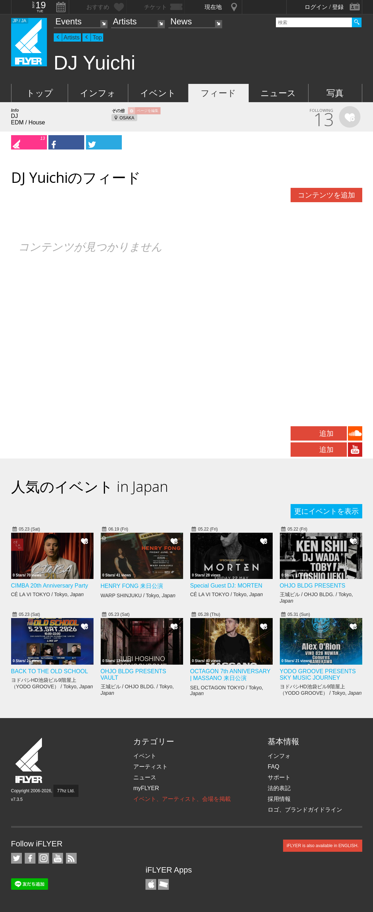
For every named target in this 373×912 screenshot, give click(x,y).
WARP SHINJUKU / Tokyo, (138, 595)
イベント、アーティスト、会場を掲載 (182, 799)
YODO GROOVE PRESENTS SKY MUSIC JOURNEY (318, 674)
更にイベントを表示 (326, 511)
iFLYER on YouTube (57, 858)
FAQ (273, 767)
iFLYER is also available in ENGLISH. (323, 845)
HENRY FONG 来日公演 (132, 586)
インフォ (98, 93)
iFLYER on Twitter (16, 858)
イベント (158, 93)
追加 (326, 433)
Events (69, 21)
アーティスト (150, 767)
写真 (335, 93)
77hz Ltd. (66, 790)
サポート (279, 777)
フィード (218, 93)
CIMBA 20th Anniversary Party (49, 586)
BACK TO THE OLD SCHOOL (49, 671)
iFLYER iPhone (150, 884)
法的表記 (279, 788)
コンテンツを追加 (326, 195)
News (181, 21)
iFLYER (29, 760)
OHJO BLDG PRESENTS (312, 586)
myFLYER (146, 788)
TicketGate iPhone (163, 884)
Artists (125, 21)
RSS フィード (71, 858)
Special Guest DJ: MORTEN (226, 586)
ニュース (278, 93)
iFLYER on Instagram (43, 858)
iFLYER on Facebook (30, 858)
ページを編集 (147, 111)
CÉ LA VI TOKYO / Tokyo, (47, 594)
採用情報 (279, 799)
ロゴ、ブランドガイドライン (305, 810)
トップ (39, 93)
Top (97, 37)
